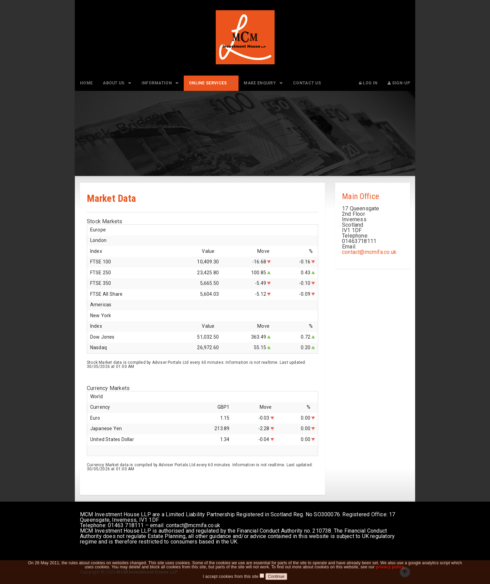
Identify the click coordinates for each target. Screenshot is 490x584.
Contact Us (307, 83)
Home (86, 83)
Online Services (208, 83)
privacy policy (390, 571)
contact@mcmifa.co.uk (369, 252)
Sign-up (399, 83)
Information (157, 83)
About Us (113, 83)
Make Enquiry (260, 83)
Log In (368, 83)
